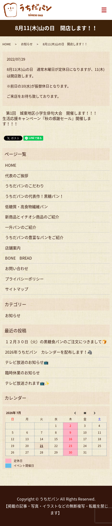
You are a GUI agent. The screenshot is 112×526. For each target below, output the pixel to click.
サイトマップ (16, 289)
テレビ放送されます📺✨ (27, 383)
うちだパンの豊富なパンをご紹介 (34, 237)
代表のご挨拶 (16, 175)
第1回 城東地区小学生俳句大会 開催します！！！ (51, 113)
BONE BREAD (18, 258)
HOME (6, 44)
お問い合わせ (16, 268)
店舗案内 (13, 248)
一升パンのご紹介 (20, 227)
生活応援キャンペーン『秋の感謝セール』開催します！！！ (46, 121)
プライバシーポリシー (24, 279)
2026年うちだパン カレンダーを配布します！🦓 (48, 352)
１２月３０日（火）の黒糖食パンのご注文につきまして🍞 (56, 341)
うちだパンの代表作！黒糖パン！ (34, 196)
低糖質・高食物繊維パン (26, 206)
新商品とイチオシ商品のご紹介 (32, 217)
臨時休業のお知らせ (22, 372)
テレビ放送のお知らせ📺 (27, 362)
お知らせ (27, 44)
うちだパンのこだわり (24, 186)
